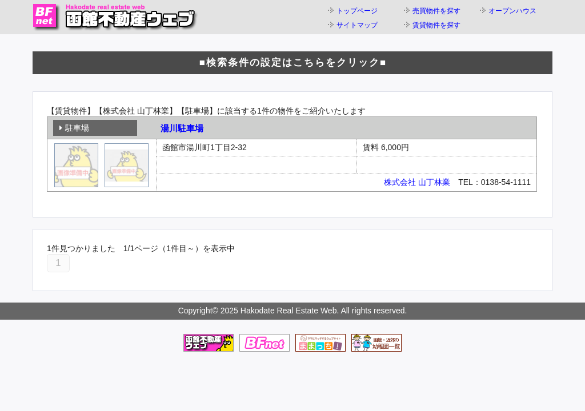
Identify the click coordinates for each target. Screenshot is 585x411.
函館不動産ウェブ (115, 17)
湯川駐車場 (182, 128)
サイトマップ (357, 25)
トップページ (357, 11)
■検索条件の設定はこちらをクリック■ (293, 62)
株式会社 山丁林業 (417, 182)
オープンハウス (512, 11)
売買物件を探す (436, 11)
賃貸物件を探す (436, 25)
